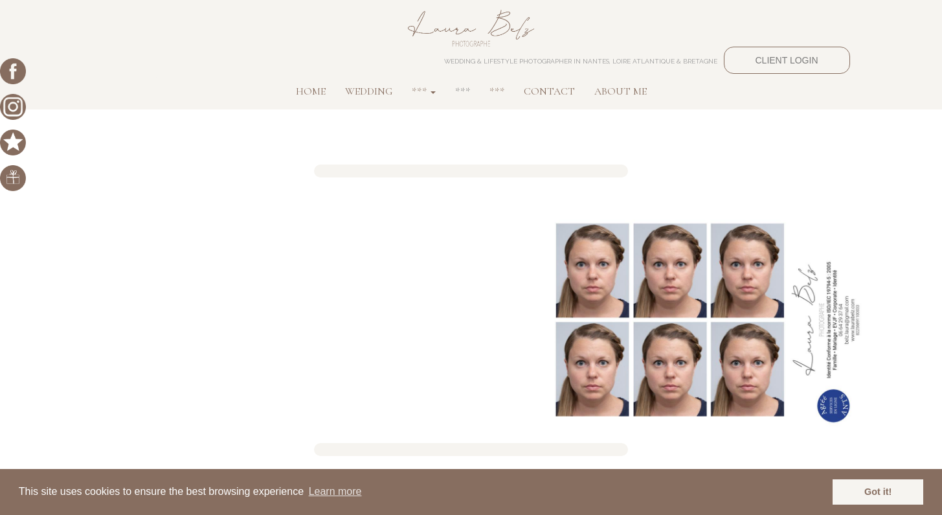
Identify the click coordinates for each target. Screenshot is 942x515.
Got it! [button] (878, 491)
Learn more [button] (335, 491)
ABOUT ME (620, 91)
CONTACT (549, 91)
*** (462, 91)
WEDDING (368, 91)
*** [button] (424, 91)
